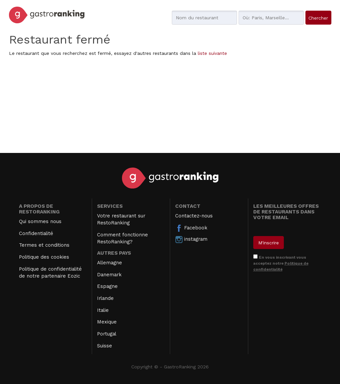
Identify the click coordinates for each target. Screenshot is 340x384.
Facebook (191, 228)
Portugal (106, 334)
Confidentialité (36, 233)
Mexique (107, 322)
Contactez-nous (194, 216)
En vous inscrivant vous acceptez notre (280, 263)
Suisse (104, 346)
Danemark (109, 275)
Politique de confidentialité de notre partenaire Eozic (50, 272)
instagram (191, 239)
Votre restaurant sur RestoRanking (121, 219)
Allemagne (109, 263)
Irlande (105, 298)
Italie (103, 310)
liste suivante (212, 53)
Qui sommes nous (40, 221)
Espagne (107, 286)
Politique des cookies (44, 257)
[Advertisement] (170, 106)
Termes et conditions (44, 245)
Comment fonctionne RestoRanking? (122, 238)
